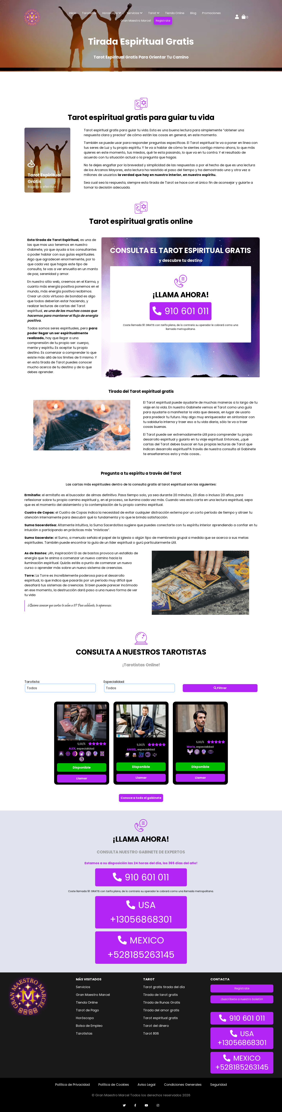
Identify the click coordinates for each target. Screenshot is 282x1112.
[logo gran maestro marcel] (32, 17)
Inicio (72, 13)
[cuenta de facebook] (135, 1105)
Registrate (163, 21)
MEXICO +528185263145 (140, 947)
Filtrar (220, 688)
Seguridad (218, 1084)
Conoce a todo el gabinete (141, 798)
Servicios (134, 13)
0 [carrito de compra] (245, 17)
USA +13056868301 (141, 912)
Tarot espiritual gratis (160, 1018)
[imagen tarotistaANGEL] (141, 721)
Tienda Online (174, 13)
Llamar (81, 778)
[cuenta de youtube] (146, 1105)
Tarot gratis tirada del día (164, 987)
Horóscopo (85, 1018)
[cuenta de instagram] (158, 1105)
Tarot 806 (151, 1033)
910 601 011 (181, 311)
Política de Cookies (113, 1084)
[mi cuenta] (237, 17)
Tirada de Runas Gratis (161, 1002)
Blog (193, 13)
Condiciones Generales (183, 1084)
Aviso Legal (146, 1084)
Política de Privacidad (72, 1084)
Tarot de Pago (87, 1010)
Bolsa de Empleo (89, 1025)
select (97, 688)
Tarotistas (89, 13)
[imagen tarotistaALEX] (81, 722)
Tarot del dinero (156, 1025)
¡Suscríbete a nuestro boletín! (242, 999)
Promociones (211, 13)
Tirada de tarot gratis (160, 994)
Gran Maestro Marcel (135, 21)
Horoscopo (111, 13)
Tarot (153, 13)
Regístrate (241, 988)
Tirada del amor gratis (161, 1010)
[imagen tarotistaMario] (200, 718)
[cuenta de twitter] (124, 1105)
